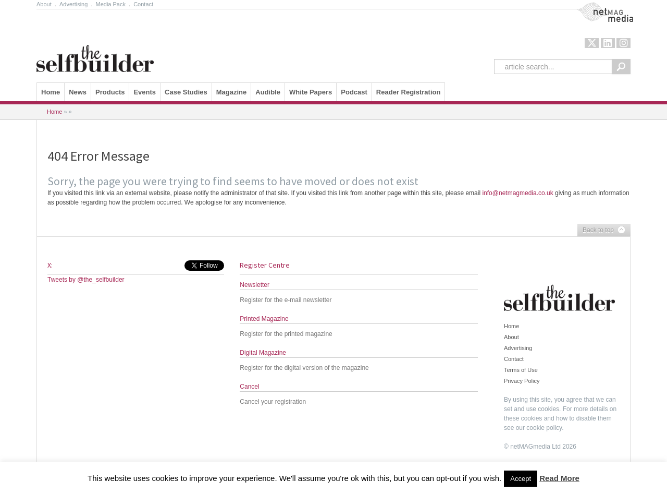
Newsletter (254, 284)
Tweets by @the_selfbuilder (86, 279)
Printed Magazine (264, 318)
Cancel (249, 386)
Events (144, 92)
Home (50, 92)
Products (110, 92)
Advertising (73, 4)
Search (621, 66)
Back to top (601, 230)
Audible (267, 92)
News (78, 92)
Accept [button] (520, 479)
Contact (143, 4)
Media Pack (111, 4)
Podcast (354, 92)
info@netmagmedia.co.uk (517, 193)
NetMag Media (596, 6)
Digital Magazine (263, 352)
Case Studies (186, 92)
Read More (559, 478)
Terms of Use (521, 370)
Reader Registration (408, 92)
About (44, 4)
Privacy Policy (521, 381)
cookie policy (544, 427)
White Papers (310, 92)
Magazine (231, 92)
